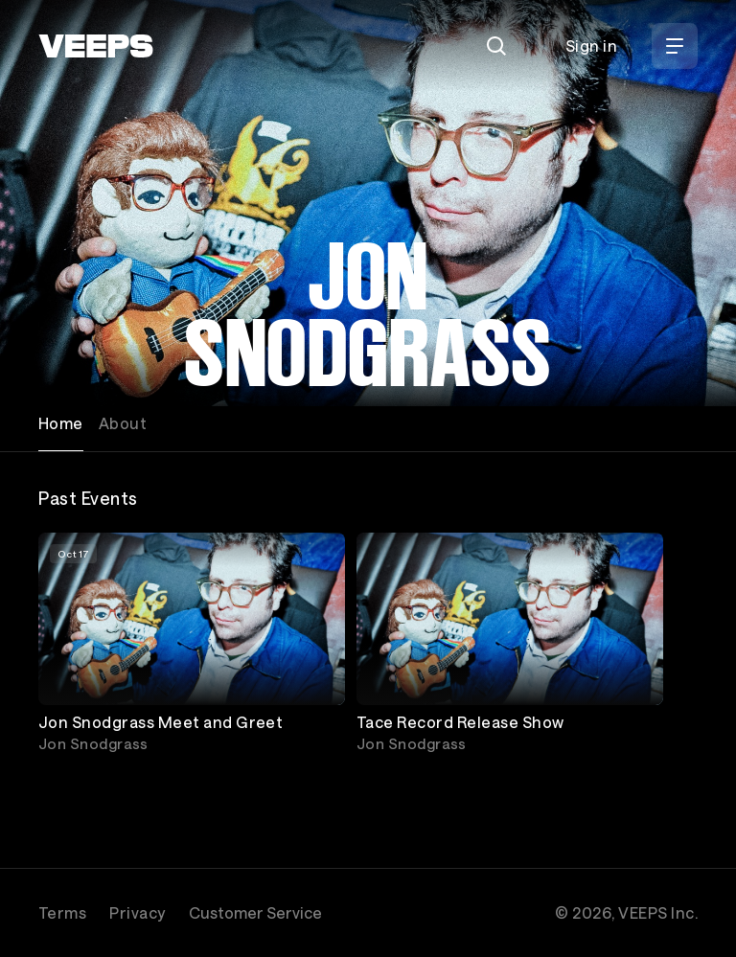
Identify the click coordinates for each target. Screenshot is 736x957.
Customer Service (255, 912)
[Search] (496, 46)
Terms (62, 912)
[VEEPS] (95, 45)
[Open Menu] (675, 46)
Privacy (137, 912)
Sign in (591, 45)
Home (60, 423)
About (123, 423)
